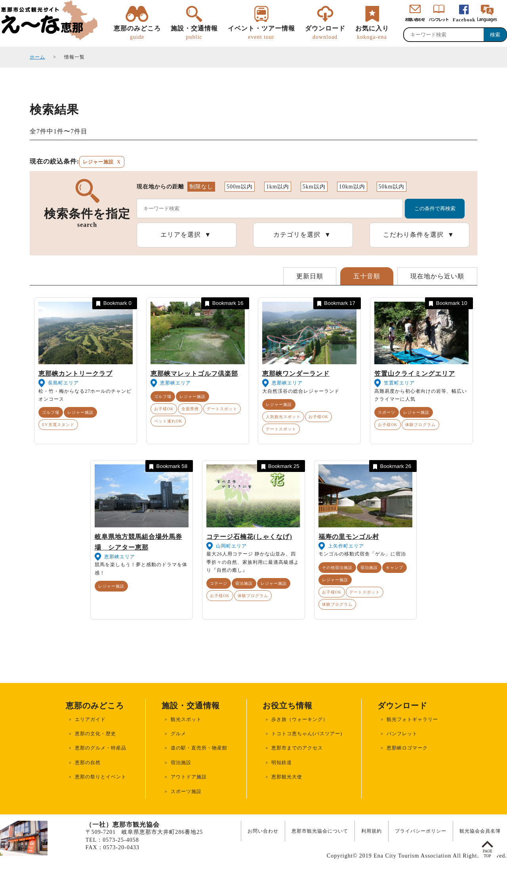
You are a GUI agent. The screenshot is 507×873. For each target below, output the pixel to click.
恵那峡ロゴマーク (407, 748)
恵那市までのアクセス (297, 748)
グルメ (178, 733)
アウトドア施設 (189, 777)
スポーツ (386, 412)
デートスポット (222, 409)
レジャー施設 (80, 412)
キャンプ (394, 567)
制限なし (201, 187)
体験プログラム (420, 424)
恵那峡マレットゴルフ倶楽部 (194, 373)
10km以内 (352, 187)
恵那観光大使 (286, 777)
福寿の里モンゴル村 (348, 536)
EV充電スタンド (58, 424)
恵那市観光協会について (320, 831)
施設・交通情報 (194, 33)
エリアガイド (90, 719)
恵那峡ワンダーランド (296, 373)
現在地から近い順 (437, 276)
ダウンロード (325, 33)
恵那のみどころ (137, 33)
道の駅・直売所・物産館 (199, 748)
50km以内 (392, 187)
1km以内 (277, 187)
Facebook (464, 20)
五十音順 (366, 276)
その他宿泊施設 (337, 567)
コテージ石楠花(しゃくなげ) (249, 536)
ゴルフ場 (50, 412)
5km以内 (314, 187)
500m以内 (240, 187)
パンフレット (402, 733)
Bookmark (113, 303)
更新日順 (309, 276)
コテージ (218, 583)
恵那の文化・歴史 (95, 733)
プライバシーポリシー (420, 831)
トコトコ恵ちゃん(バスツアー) (306, 733)
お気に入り (372, 33)
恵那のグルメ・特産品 (100, 748)
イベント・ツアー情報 (261, 33)
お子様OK (163, 409)
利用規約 (371, 831)
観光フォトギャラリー (412, 719)
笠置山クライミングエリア (414, 373)
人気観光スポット (283, 417)
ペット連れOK (168, 421)
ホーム (37, 57)
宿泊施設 (244, 583)
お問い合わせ (263, 831)
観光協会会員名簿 (480, 831)
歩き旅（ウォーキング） (299, 719)
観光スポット (186, 719)
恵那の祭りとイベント (100, 777)
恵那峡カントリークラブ (75, 373)
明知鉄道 (281, 762)
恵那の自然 (88, 762)
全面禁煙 (190, 409)
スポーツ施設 (186, 791)
